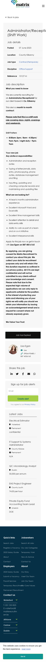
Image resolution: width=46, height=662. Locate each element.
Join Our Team (27, 581)
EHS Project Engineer (20, 483)
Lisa (23, 350)
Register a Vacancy (10, 548)
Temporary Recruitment (10, 585)
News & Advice (27, 557)
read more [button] (26, 649)
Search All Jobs (27, 543)
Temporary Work (28, 552)
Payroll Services (9, 581)
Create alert (23, 399)
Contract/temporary (28, 62)
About (6, 557)
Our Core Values (28, 585)
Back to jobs (13, 17)
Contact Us (26, 561)
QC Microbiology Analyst (22, 466)
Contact (7, 561)
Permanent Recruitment (10, 590)
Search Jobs (8, 543)
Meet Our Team (27, 576)
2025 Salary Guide (10, 552)
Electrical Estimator (19, 420)
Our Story (25, 572)
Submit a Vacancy (10, 576)
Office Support (26, 69)
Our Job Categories (28, 548)
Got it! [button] (23, 656)
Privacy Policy (30, 404)
